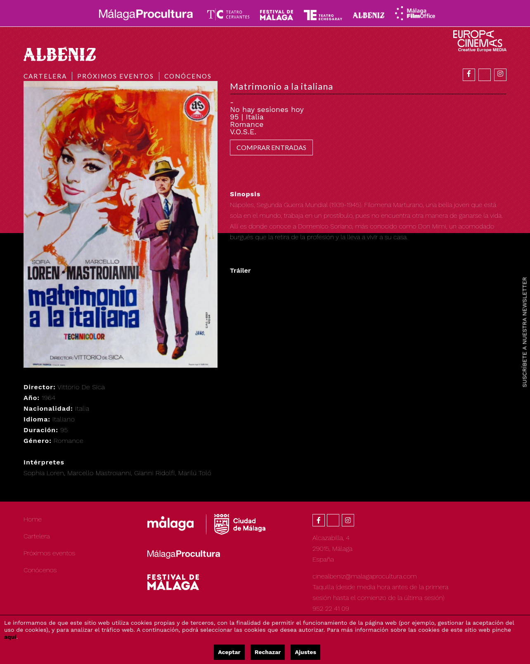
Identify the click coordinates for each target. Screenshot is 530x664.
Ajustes (305, 652)
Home (33, 519)
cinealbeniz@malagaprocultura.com (364, 576)
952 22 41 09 (330, 608)
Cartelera (45, 76)
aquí (10, 636)
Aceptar (229, 652)
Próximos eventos (115, 76)
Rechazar (268, 652)
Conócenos (188, 76)
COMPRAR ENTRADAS (271, 147)
